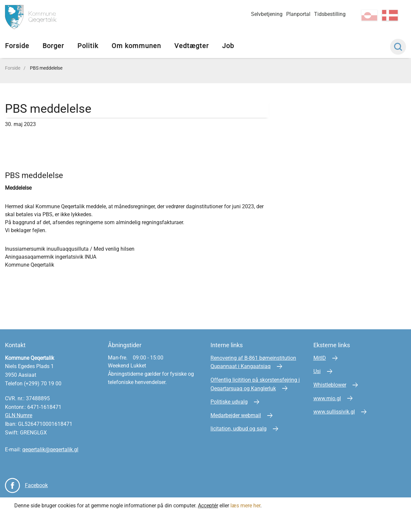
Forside (17, 46)
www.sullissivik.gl (334, 412)
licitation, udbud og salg (238, 428)
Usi (317, 371)
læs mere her (245, 505)
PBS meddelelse (46, 68)
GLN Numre (18, 415)
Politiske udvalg (229, 402)
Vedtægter (191, 46)
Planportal (298, 14)
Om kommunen (136, 46)
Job (228, 46)
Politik (87, 46)
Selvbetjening (267, 14)
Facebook (36, 485)
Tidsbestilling (330, 14)
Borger (53, 46)
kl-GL (369, 15)
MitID (319, 358)
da (390, 15)
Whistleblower (329, 385)
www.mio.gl (327, 398)
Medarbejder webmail (235, 415)
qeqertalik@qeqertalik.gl (50, 449)
